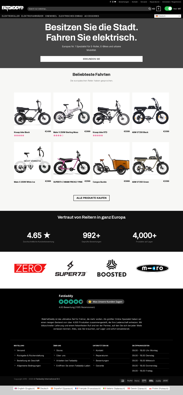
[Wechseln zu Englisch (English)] (24, 388)
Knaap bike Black (22, 132)
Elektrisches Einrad (71, 16)
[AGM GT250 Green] (150, 160)
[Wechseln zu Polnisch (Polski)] (159, 388)
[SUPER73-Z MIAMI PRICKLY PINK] (71, 160)
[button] (167, 16)
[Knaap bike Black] (32, 110)
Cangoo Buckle (99, 182)
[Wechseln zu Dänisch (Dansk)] (137, 388)
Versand (143, 2)
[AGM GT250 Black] (150, 110)
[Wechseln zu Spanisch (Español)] (62, 388)
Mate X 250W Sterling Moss (65, 132)
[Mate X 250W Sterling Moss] (71, 110)
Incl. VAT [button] (177, 9)
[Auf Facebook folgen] (110, 2)
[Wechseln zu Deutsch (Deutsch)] (43, 388)
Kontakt (135, 2)
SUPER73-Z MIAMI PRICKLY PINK (67, 182)
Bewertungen (124, 2)
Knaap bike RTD (100, 132)
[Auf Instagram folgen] (112, 2)
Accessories (91, 16)
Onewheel (51, 16)
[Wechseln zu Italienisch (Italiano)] (114, 388)
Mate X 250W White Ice (24, 182)
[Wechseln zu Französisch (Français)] (88, 388)
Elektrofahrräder (32, 16)
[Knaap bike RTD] (111, 110)
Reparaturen (154, 2)
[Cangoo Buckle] (111, 160)
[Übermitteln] (149, 9)
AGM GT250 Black (140, 132)
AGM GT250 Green (140, 182)
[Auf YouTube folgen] (115, 2)
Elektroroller (11, 16)
